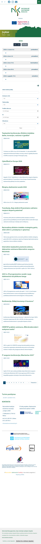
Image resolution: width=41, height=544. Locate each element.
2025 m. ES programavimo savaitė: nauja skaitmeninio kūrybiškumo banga (16, 275)
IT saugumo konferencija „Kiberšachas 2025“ (18, 355)
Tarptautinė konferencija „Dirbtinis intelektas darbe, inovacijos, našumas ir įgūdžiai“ (18, 134)
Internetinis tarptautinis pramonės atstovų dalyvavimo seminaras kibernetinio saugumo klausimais (18, 249)
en (2, 2)
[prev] (15, 44)
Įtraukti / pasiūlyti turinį (9, 397)
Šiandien (25, 44)
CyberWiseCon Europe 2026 (12, 161)
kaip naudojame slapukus (7, 538)
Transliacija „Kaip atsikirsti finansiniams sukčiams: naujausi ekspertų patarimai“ (20, 209)
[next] (19, 44)
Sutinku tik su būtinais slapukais (24, 541)
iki (2, 114)
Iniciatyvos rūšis (6, 96)
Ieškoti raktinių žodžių (7, 89)
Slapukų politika (20, 474)
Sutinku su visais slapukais (9, 541)
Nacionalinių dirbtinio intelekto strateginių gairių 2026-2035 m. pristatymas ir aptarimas (19, 229)
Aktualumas (5, 121)
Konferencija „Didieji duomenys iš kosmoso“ (18, 301)
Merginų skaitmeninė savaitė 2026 (14, 187)
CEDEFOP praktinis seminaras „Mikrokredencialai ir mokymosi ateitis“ (20, 328)
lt (4, 2)
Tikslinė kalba (5, 102)
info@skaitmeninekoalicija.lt (10, 423)
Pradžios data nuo (6, 108)
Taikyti (20, 128)
